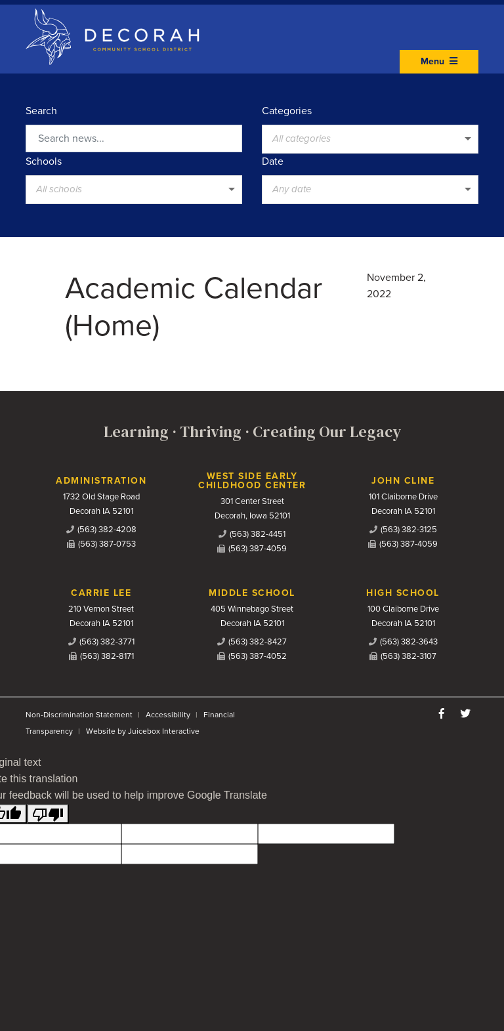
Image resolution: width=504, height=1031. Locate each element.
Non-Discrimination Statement (79, 714)
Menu (439, 61)
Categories (287, 110)
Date (273, 161)
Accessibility (168, 714)
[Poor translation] (48, 814)
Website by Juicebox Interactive (143, 731)
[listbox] (370, 139)
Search (41, 110)
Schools (44, 161)
